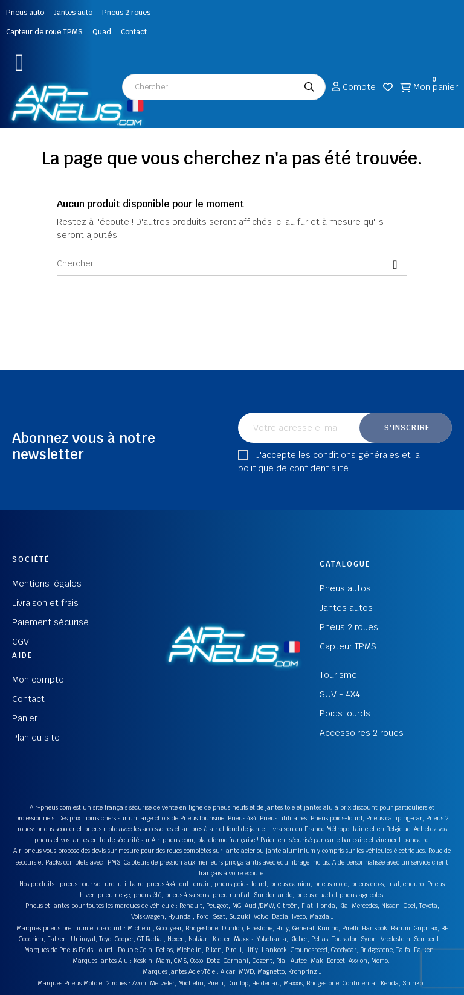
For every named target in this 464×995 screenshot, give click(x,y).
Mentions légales (47, 583)
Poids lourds (345, 713)
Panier (24, 718)
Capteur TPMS (348, 646)
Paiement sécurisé (50, 622)
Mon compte (38, 679)
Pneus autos (345, 588)
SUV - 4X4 (340, 694)
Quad (101, 32)
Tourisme (338, 674)
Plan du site (36, 737)
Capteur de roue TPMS (44, 32)
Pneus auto (25, 13)
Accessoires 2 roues (362, 732)
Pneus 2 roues (126, 13)
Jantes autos (346, 607)
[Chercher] (232, 264)
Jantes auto (73, 13)
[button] (19, 62)
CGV (20, 641)
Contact (134, 32)
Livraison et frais (45, 602)
